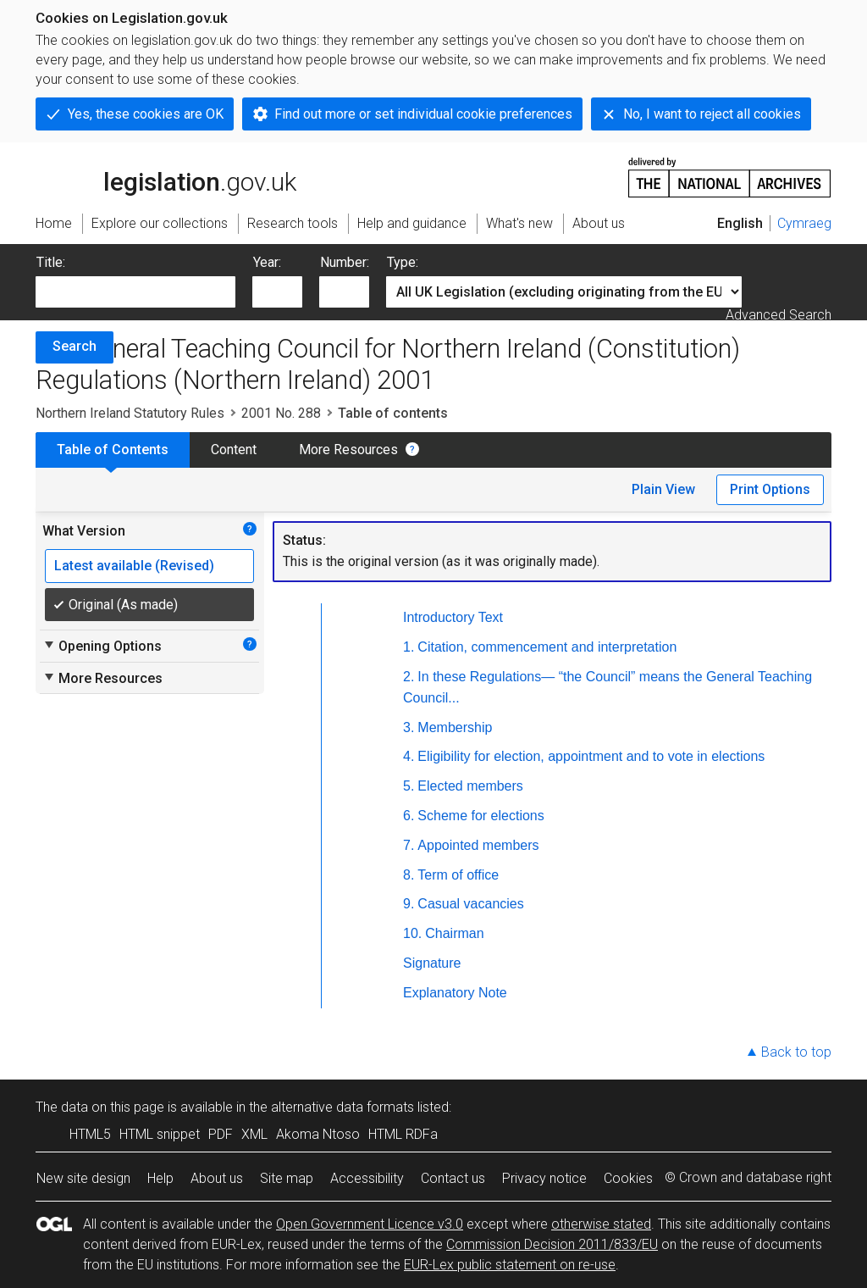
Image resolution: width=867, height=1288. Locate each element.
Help (160, 1178)
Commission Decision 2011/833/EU (552, 1244)
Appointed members (477, 845)
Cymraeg (804, 223)
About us (217, 1178)
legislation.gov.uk (166, 176)
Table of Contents (112, 449)
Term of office (458, 875)
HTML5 (90, 1134)
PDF (220, 1134)
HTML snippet (159, 1134)
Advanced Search (778, 315)
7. (408, 845)
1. (408, 647)
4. (408, 756)
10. (412, 933)
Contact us (453, 1178)
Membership (454, 727)
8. (408, 875)
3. (408, 727)
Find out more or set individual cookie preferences (423, 114)
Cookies (628, 1178)
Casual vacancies (470, 904)
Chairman (454, 933)
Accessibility (367, 1178)
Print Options (770, 489)
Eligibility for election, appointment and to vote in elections (591, 756)
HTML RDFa (403, 1134)
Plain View (663, 489)
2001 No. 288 (281, 413)
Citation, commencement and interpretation (546, 647)
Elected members (470, 786)
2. (408, 676)
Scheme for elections (480, 815)
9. (408, 904)
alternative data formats (342, 1107)
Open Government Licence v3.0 (369, 1224)
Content (234, 449)
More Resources (348, 449)
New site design (83, 1178)
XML (254, 1134)
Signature (432, 963)
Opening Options (102, 645)
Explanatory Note (455, 992)
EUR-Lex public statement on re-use (510, 1265)
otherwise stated (601, 1224)
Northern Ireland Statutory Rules (130, 413)
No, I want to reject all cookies (712, 114)
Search (74, 346)
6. (408, 815)
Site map (286, 1178)
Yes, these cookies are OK (146, 114)
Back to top (796, 1052)
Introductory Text (453, 617)
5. (408, 786)
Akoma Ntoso (318, 1134)
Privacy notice (544, 1178)
